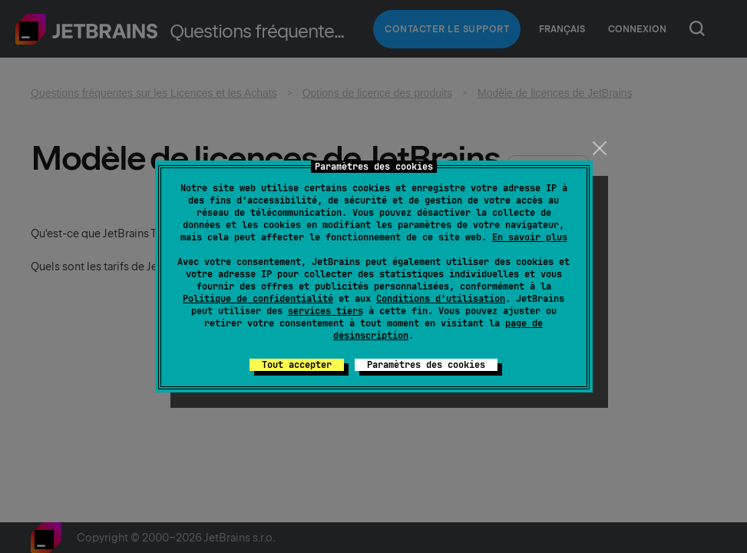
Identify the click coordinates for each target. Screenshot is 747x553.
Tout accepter (297, 365)
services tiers (325, 311)
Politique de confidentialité (258, 299)
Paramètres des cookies (426, 365)
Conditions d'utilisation (440, 299)
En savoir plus (529, 237)
